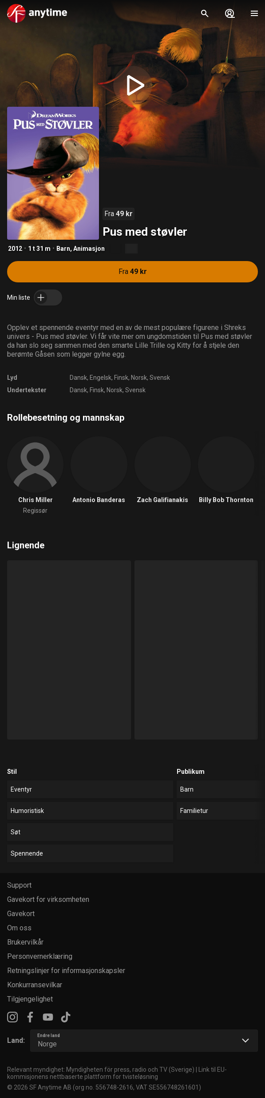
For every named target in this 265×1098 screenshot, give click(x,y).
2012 (15, 248)
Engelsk (100, 377)
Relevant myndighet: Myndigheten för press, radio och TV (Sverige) (100, 1069)
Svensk (160, 377)
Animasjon (89, 248)
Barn (63, 248)
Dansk (78, 377)
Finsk (121, 377)
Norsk (139, 377)
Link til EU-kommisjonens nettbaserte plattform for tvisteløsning (117, 1073)
